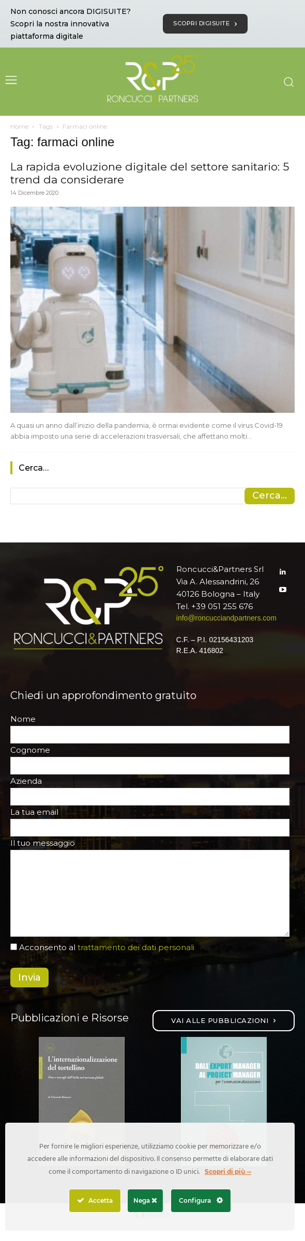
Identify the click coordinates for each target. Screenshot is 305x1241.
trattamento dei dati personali (136, 947)
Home (19, 126)
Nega (145, 1200)
